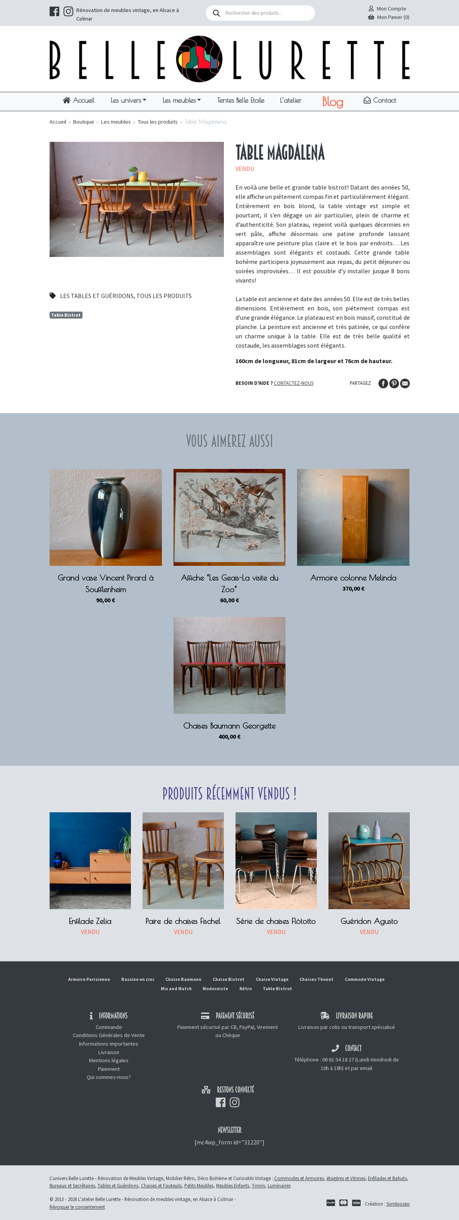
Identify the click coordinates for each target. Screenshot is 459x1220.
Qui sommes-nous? (109, 1077)
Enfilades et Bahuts (387, 1178)
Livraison (108, 1052)
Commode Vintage (365, 979)
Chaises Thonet (316, 979)
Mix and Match (176, 988)
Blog (332, 101)
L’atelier (290, 100)
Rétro (245, 988)
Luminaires (279, 1185)
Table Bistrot (66, 315)
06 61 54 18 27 (338, 1059)
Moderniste (215, 988)
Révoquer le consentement (77, 1207)
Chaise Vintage (272, 979)
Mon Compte (387, 8)
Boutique (83, 121)
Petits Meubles (198, 1185)
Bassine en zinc (138, 979)
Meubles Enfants (232, 1185)
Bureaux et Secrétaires (72, 1185)
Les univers (126, 100)
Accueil (79, 100)
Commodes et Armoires (299, 1178)
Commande (109, 1027)
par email (361, 1068)
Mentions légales (109, 1060)
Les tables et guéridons (97, 296)
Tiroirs (258, 1185)
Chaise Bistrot (228, 979)
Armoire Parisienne (89, 979)
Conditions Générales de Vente (109, 1035)
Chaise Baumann (183, 979)
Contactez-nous (293, 383)
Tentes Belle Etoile (240, 100)
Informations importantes (108, 1043)
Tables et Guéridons (118, 1185)
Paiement (109, 1068)
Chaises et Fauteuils (161, 1185)
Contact (380, 100)
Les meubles (179, 100)
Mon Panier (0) (388, 17)
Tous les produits (158, 121)
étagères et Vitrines (346, 1178)
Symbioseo (398, 1204)
